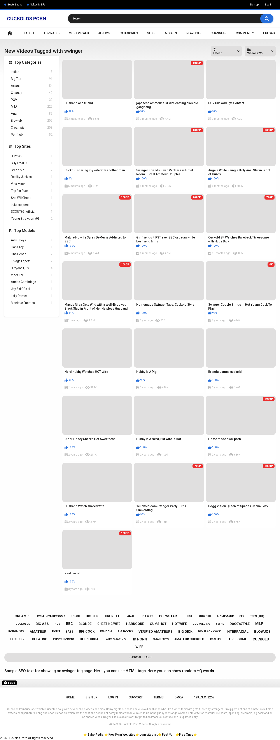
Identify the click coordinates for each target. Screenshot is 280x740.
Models (171, 33)
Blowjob (31, 121)
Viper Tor (31, 275)
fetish (188, 616)
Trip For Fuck (31, 191)
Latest (29, 33)
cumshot (158, 624)
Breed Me (31, 170)
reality (215, 639)
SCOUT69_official (31, 212)
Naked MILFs (37, 4)
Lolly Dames (31, 296)
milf (259, 624)
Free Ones (186, 734)
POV (31, 100)
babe (69, 631)
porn (56, 631)
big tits (93, 616)
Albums (104, 33)
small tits (160, 639)
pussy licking (63, 639)
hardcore (135, 624)
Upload (269, 33)
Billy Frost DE (31, 163)
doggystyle (240, 624)
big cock (86, 631)
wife (139, 647)
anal (131, 616)
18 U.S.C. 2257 (204, 697)
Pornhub (31, 135)
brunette (113, 616)
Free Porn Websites (121, 734)
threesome (237, 639)
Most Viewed (79, 33)
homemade (225, 616)
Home (9, 33)
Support (136, 697)
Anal (31, 114)
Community (245, 33)
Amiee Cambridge (31, 282)
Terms (159, 697)
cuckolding (201, 623)
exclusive (18, 639)
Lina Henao (31, 254)
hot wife (147, 616)
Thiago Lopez (31, 261)
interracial (237, 632)
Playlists (193, 33)
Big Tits (31, 79)
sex (241, 616)
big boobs (125, 631)
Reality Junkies (31, 177)
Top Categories (28, 62)
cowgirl (205, 616)
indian (31, 72)
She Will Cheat (31, 198)
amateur (38, 632)
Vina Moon (31, 184)
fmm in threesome (51, 616)
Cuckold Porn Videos (135, 724)
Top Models (24, 230)
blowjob (262, 632)
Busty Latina (15, 4)
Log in (268, 4)
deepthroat (90, 639)
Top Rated (52, 33)
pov (57, 623)
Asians (31, 86)
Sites (151, 33)
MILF (31, 107)
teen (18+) (257, 616)
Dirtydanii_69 (31, 268)
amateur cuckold (189, 639)
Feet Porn (168, 734)
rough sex (16, 631)
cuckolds (23, 623)
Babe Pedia (96, 734)
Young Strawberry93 (31, 219)
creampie (23, 616)
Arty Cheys (31, 240)
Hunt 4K (31, 156)
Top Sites (22, 146)
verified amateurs (155, 632)
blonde (85, 624)
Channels (218, 33)
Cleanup (31, 93)
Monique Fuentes (31, 303)
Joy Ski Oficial (31, 289)
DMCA (179, 697)
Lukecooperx (31, 205)
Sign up (254, 4)
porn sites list (149, 734)
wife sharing (116, 639)
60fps (220, 623)
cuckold (261, 639)
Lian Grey (31, 247)
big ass (42, 624)
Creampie (31, 128)
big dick (185, 632)
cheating (39, 639)
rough (75, 616)
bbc (69, 624)
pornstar (168, 616)
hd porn (139, 639)
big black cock (209, 631)
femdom (106, 631)
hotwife (179, 624)
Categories (129, 33)
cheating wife (108, 624)
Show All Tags (140, 657)
